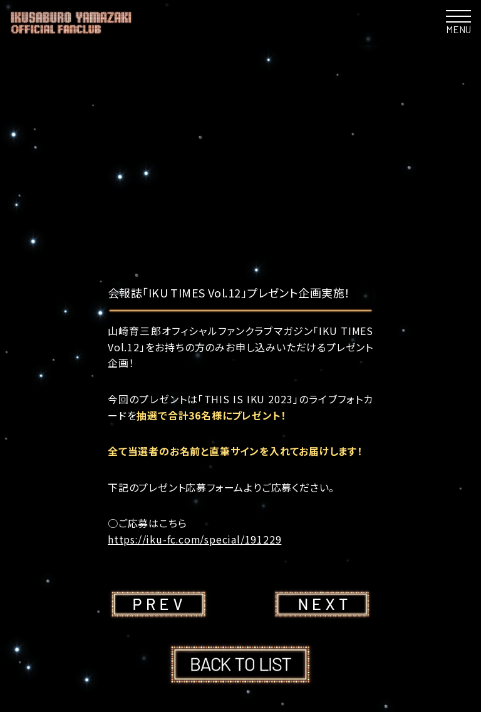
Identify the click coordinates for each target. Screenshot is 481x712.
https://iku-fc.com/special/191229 (195, 539)
